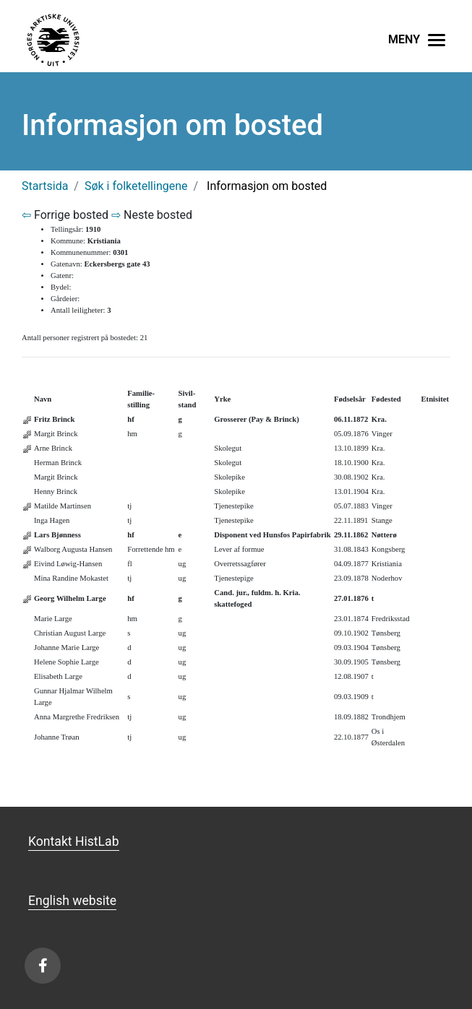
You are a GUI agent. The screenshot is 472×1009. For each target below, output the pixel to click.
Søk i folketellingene (136, 186)
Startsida (45, 186)
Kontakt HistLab (73, 841)
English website (72, 900)
